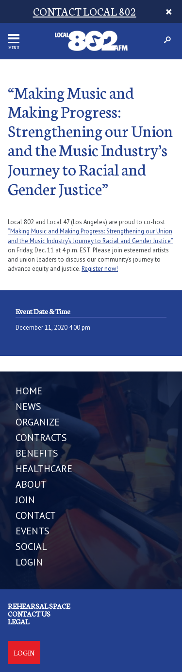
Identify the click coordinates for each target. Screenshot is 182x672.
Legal (18, 621)
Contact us (29, 614)
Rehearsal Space (39, 606)
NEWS (28, 406)
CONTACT (36, 515)
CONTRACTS (41, 438)
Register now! (100, 269)
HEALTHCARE (44, 469)
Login (24, 652)
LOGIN (29, 562)
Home (29, 391)
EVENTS (33, 531)
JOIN (25, 500)
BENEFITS (37, 453)
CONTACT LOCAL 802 (84, 10)
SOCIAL (31, 546)
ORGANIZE (38, 422)
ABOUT (31, 484)
